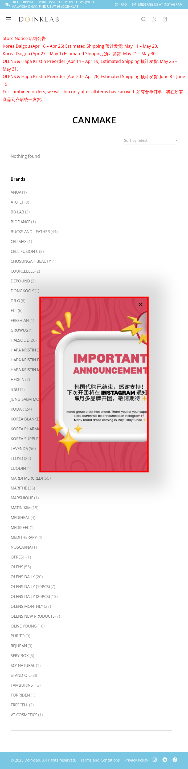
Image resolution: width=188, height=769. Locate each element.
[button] (140, 304)
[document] (94, 384)
